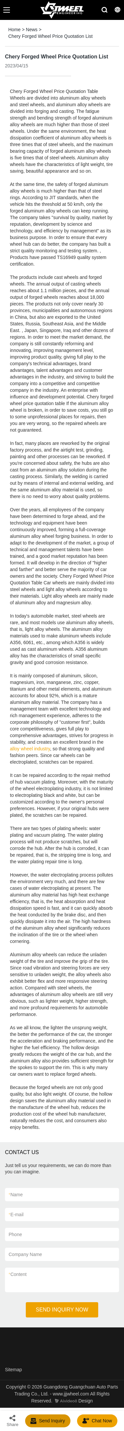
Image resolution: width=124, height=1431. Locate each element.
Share (13, 1420)
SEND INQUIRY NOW (62, 1309)
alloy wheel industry (30, 748)
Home (14, 29)
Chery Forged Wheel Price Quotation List (50, 36)
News (31, 29)
